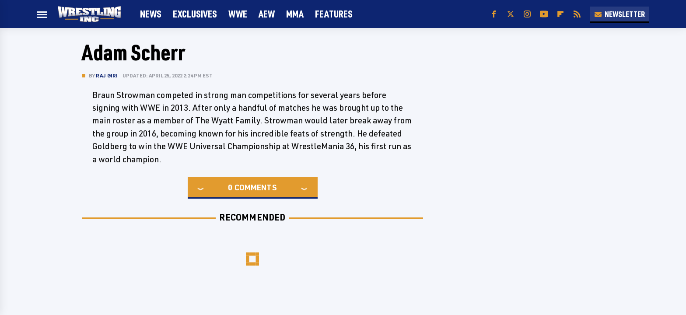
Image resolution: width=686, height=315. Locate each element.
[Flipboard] (560, 14)
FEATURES (334, 14)
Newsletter (619, 14)
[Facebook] (494, 14)
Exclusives (195, 14)
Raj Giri (107, 75)
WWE (237, 14)
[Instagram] (527, 14)
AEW (267, 14)
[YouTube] (544, 14)
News (150, 14)
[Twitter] (510, 14)
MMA (295, 14)
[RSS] (577, 14)
